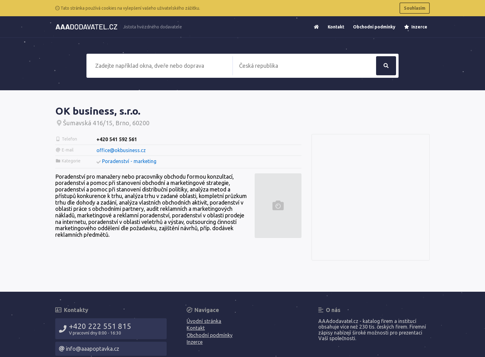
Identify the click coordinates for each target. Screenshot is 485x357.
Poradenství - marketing (129, 161)
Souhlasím (414, 8)
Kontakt (336, 26)
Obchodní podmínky (374, 26)
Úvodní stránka (204, 321)
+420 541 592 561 (116, 139)
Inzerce (415, 26)
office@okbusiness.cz (121, 150)
